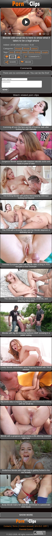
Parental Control (26, 529)
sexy (12, 52)
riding (17, 52)
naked (24, 52)
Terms (15, 526)
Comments (34, 57)
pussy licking (34, 52)
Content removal (26, 526)
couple (45, 52)
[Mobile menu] (2, 3)
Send (5, 90)
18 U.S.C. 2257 (40, 526)
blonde (26, 48)
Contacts (7, 526)
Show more (26, 515)
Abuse (28, 62)
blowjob (18, 48)
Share (13, 62)
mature (34, 48)
